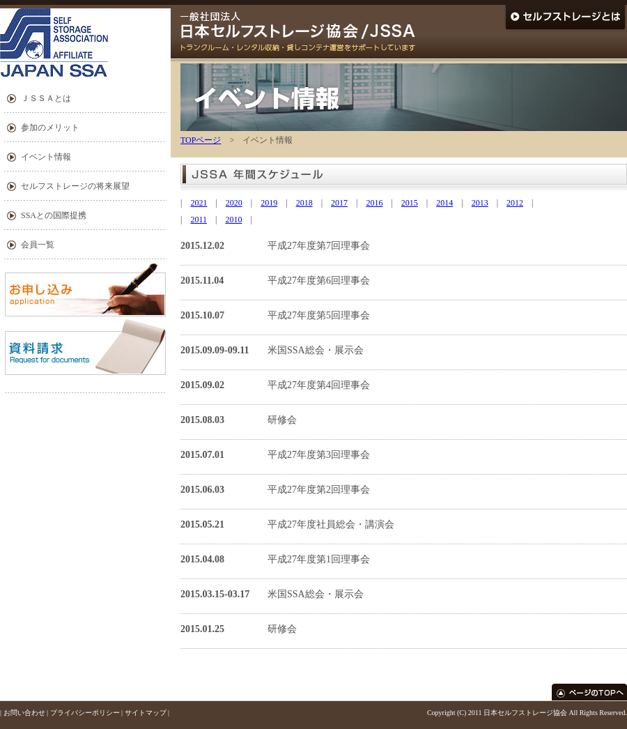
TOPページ (200, 140)
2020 (234, 203)
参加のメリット (50, 127)
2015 (409, 203)
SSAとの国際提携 (53, 215)
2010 (233, 219)
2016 (374, 203)
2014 (444, 203)
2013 (480, 203)
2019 (269, 203)
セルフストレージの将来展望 (75, 186)
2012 (514, 203)
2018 (304, 203)
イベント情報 (46, 157)
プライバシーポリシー (85, 712)
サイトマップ (146, 712)
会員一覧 (37, 245)
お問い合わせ (24, 712)
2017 (339, 203)
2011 (198, 219)
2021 (198, 203)
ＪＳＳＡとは (46, 98)
